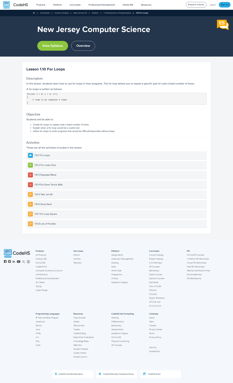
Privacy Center (155, 329)
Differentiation (117, 321)
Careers (152, 325)
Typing (39, 286)
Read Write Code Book (83, 337)
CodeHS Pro (41, 266)
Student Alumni (80, 357)
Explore (95, 13)
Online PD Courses (195, 255)
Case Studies (79, 317)
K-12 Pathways (155, 263)
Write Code (116, 270)
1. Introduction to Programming (117, 13)
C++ (37, 337)
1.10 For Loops (142, 13)
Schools (77, 259)
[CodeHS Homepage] (17, 5)
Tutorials (153, 294)
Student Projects (80, 349)
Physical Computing (120, 341)
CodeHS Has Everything (122, 314)
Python (39, 325)
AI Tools (114, 278)
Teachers (77, 263)
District (76, 255)
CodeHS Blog (79, 333)
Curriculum (45, 13)
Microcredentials (194, 274)
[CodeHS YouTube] (19, 262)
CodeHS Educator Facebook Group (116, 374)
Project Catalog (156, 259)
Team (151, 321)
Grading (115, 263)
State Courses (155, 274)
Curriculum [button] (76, 5)
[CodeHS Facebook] (5, 262)
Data (113, 266)
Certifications (42, 274)
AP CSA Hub (154, 302)
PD (188, 251)
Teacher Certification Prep (198, 270)
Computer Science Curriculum (49, 270)
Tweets (76, 329)
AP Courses (154, 266)
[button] (42, 5)
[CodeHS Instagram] (9, 262)
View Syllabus (52, 46)
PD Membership (194, 278)
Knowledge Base (81, 341)
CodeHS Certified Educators (69, 374)
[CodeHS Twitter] (23, 262)
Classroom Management (122, 259)
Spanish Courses (156, 278)
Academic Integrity (119, 282)
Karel (38, 345)
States (76, 321)
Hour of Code (155, 286)
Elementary (154, 270)
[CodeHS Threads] (28, 262)
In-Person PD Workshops (198, 259)
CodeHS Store (152, 374)
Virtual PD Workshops (196, 263)
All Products (41, 255)
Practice (152, 290)
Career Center (79, 353)
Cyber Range (41, 290)
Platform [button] (58, 5)
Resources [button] (147, 5)
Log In (213, 5)
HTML (38, 333)
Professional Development (47, 278)
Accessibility (154, 351)
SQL (38, 341)
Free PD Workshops (196, 266)
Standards (153, 282)
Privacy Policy (155, 337)
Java (38, 329)
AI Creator (40, 282)
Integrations (116, 274)
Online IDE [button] (129, 5)
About (152, 317)
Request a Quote (196, 4)
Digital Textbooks (157, 298)
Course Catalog (62, 13)
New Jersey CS (80, 13)
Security (152, 347)
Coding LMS (41, 259)
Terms (151, 333)
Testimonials (79, 325)
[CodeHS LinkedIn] (13, 262)
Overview (83, 46)
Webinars (77, 345)
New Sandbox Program (47, 317)
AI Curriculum (155, 306)
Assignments (117, 255)
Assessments (117, 329)
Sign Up (225, 4)
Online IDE (40, 263)
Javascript (40, 321)
